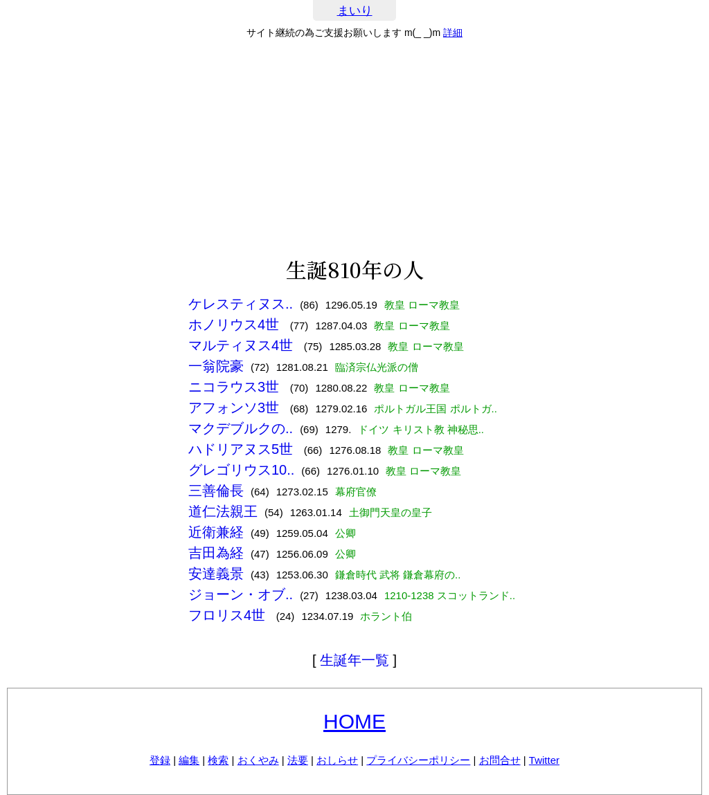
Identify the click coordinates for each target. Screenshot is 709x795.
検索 (218, 760)
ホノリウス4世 (235, 324)
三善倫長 (216, 490)
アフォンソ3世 (235, 407)
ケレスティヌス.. (240, 303)
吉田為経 (216, 552)
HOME (354, 721)
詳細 (453, 32)
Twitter (544, 760)
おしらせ (337, 760)
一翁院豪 (216, 366)
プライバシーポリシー (418, 760)
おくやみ (258, 760)
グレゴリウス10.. (241, 469)
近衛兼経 (216, 532)
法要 (297, 760)
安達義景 (216, 573)
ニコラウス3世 (235, 386)
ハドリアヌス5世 (242, 449)
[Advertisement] (354, 148)
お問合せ (500, 760)
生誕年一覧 (354, 660)
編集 (189, 760)
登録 (160, 760)
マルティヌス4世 (242, 345)
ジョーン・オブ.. (240, 594)
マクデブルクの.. (240, 428)
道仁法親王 (223, 511)
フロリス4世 (228, 615)
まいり (355, 10)
